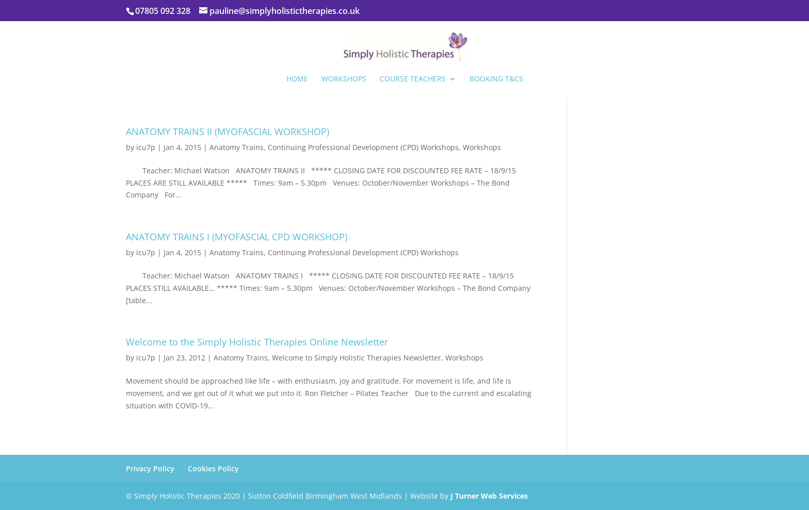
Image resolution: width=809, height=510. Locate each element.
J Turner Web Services (489, 496)
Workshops (343, 79)
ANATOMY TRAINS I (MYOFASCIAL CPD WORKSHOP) (236, 237)
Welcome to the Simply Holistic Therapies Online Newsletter (257, 342)
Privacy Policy (150, 468)
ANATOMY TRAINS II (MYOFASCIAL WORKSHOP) (227, 131)
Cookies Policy (213, 468)
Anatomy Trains (236, 147)
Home (297, 79)
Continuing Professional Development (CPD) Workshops (363, 147)
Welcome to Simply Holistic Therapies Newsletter (356, 358)
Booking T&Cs (496, 79)
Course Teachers (413, 79)
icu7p (145, 147)
